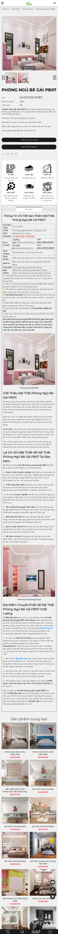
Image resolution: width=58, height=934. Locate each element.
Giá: (3, 98)
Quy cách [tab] (29, 209)
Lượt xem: (6, 105)
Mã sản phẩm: (8, 102)
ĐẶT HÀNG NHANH (29, 147)
